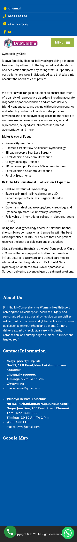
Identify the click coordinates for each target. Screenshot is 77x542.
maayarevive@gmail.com (23, 388)
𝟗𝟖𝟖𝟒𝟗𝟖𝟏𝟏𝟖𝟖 (16, 383)
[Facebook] (5, 31)
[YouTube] (9, 31)
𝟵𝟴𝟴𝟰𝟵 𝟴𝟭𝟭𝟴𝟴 (20, 422)
